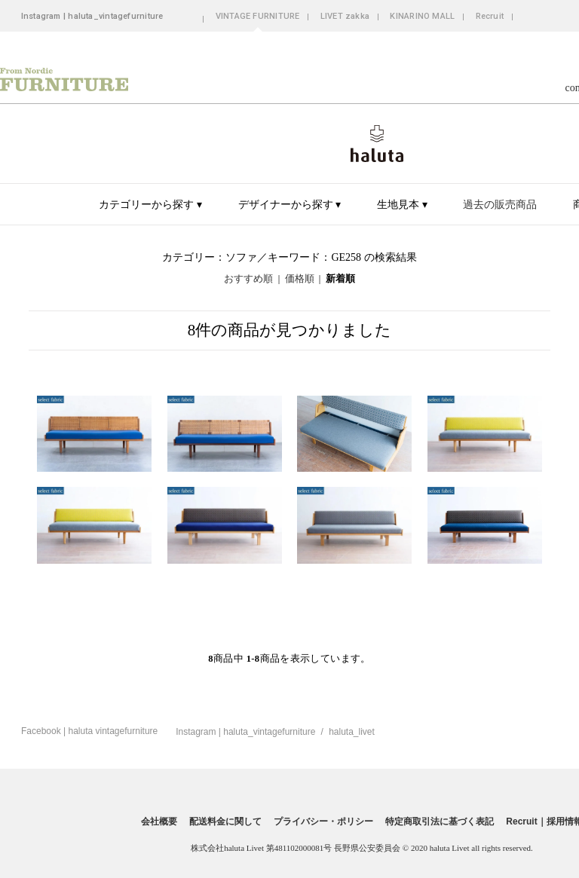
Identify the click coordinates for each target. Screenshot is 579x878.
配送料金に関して (225, 821)
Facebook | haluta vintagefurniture (89, 731)
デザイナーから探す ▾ (290, 204)
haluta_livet (352, 732)
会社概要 (159, 821)
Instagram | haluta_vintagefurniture (92, 16)
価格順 (299, 279)
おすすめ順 (248, 279)
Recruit (490, 16)
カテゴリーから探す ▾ (150, 204)
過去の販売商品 (500, 204)
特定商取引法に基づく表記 (439, 821)
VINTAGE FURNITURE (258, 16)
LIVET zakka (344, 16)
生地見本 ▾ (402, 204)
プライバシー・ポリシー (323, 821)
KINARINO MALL (422, 16)
